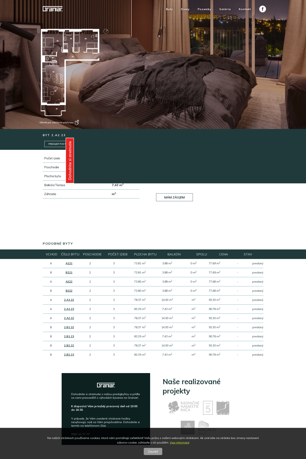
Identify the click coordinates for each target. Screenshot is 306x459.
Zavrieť (153, 451)
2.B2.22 (69, 345)
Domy (185, 9)
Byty (169, 9)
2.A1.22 (69, 300)
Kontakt (245, 9)
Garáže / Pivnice (164, 144)
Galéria (225, 9)
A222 (69, 282)
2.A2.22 (69, 318)
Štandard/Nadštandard (95, 144)
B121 (69, 272)
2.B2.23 (69, 355)
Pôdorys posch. (223, 144)
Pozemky (204, 9)
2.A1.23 (69, 309)
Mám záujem (174, 196)
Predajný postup (59, 144)
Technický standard (132, 144)
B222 (69, 291)
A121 (69, 263)
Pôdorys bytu (193, 144)
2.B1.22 (69, 327)
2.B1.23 (69, 336)
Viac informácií (179, 442)
